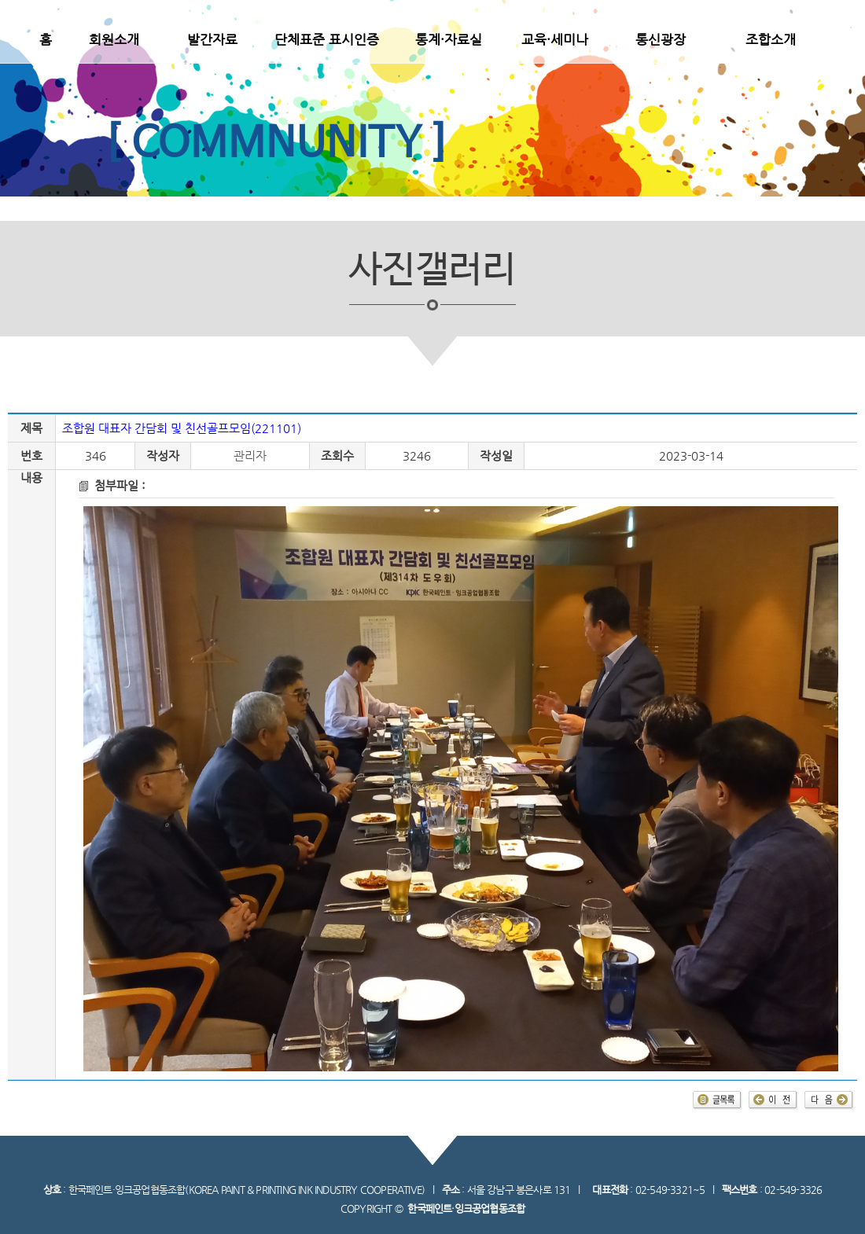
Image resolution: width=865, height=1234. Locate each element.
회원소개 (114, 39)
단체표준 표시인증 (326, 39)
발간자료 (212, 39)
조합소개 (770, 39)
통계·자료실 (448, 39)
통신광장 (660, 39)
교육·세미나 (554, 39)
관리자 (250, 456)
